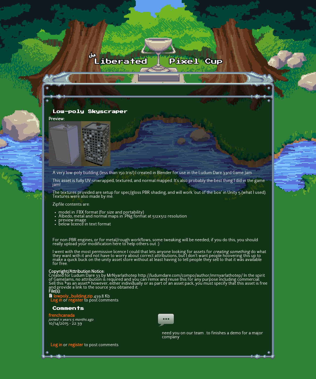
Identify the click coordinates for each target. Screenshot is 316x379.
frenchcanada (62, 316)
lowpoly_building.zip (73, 297)
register (75, 300)
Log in (56, 300)
